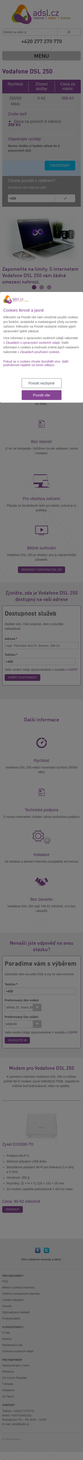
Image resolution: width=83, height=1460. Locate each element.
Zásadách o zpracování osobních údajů (33, 342)
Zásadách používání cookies (39, 352)
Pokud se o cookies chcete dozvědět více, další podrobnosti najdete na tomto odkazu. (35, 363)
